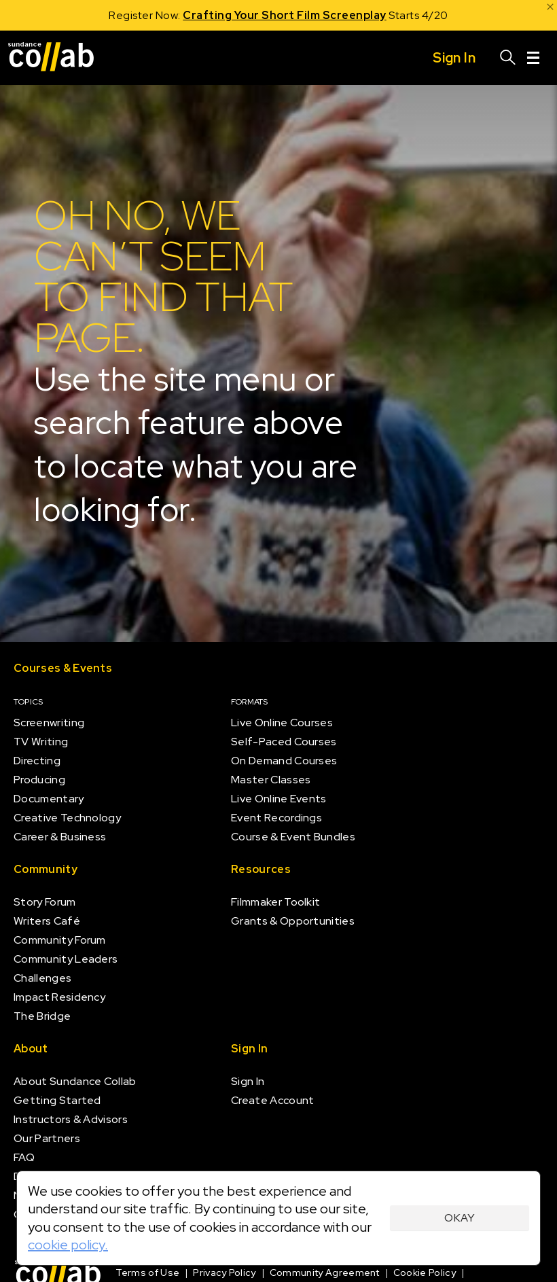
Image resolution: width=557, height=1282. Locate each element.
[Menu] (533, 58)
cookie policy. (68, 1244)
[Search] (508, 58)
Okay (459, 1218)
